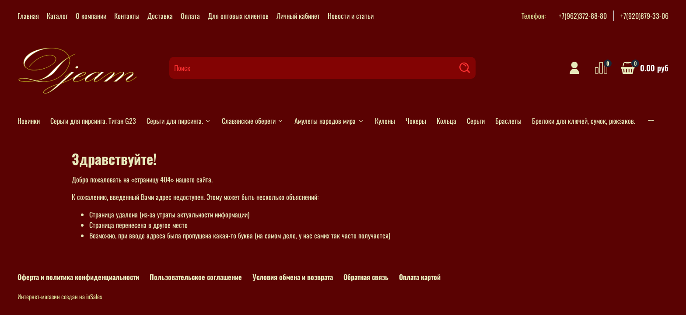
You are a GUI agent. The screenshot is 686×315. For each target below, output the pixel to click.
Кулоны (385, 121)
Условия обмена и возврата (292, 277)
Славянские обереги (253, 121)
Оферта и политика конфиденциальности (78, 277)
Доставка (160, 15)
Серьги (476, 121)
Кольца (446, 121)
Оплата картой (420, 277)
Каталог (57, 15)
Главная (28, 15)
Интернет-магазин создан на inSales (60, 296)
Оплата (190, 15)
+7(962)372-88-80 (583, 15)
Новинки (29, 121)
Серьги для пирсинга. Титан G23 (93, 121)
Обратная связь (365, 277)
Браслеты (508, 121)
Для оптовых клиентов (238, 15)
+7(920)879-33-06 (644, 15)
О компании (91, 15)
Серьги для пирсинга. (179, 121)
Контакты (127, 15)
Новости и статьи (351, 15)
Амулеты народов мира (329, 121)
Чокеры (416, 121)
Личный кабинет (298, 15)
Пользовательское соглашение (196, 277)
